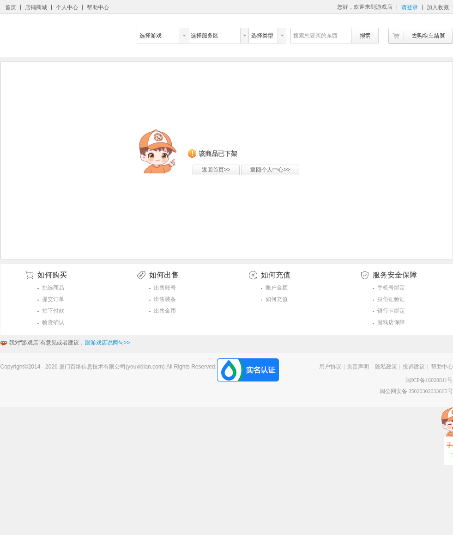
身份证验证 (391, 299)
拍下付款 (53, 310)
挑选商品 (53, 287)
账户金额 (277, 287)
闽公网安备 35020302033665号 (416, 391)
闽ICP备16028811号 (429, 380)
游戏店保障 (391, 322)
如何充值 (277, 299)
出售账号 (165, 287)
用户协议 (330, 366)
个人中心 (67, 7)
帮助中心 (98, 7)
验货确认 (53, 322)
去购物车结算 (420, 36)
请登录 (409, 7)
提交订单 (53, 299)
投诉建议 (414, 366)
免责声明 (358, 366)
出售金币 (165, 310)
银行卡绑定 (391, 310)
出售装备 (165, 299)
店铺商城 (36, 7)
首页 (10, 7)
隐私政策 (386, 366)
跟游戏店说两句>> (107, 342)
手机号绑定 (391, 287)
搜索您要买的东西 (315, 35)
